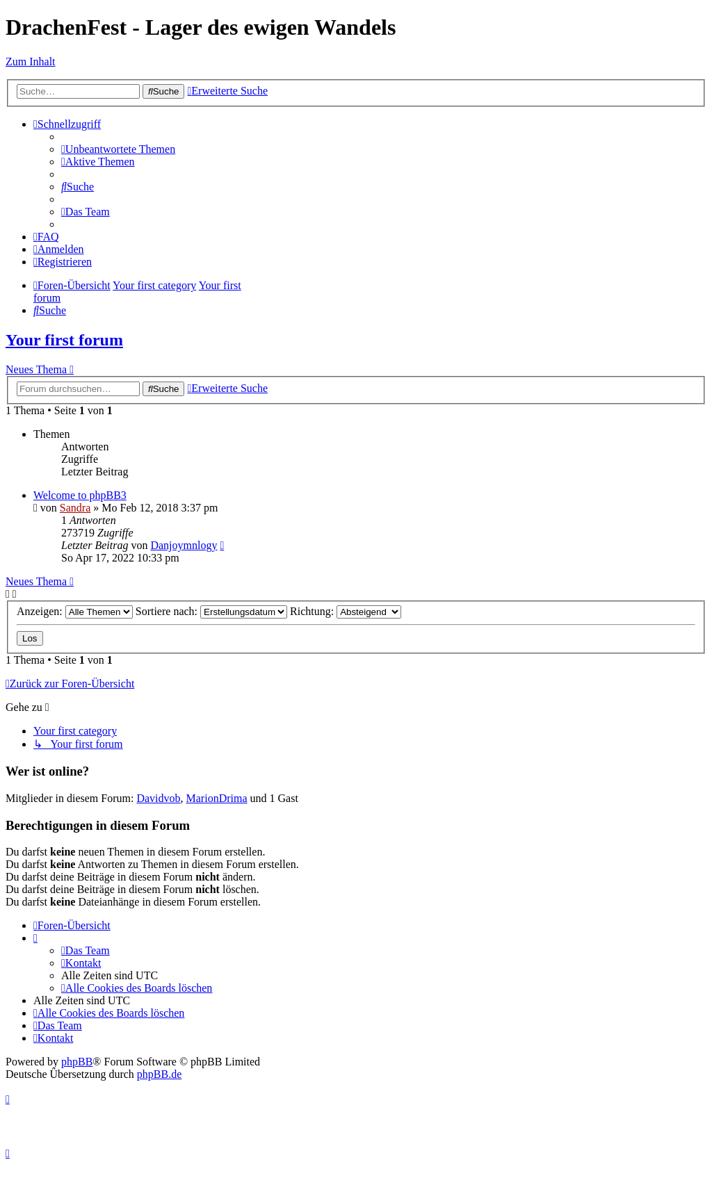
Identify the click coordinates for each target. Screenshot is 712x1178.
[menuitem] (118, 149)
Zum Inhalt (31, 61)
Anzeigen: (75, 611)
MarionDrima (217, 798)
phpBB (76, 1061)
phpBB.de (159, 1074)
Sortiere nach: (211, 611)
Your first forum (64, 340)
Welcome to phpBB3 (80, 495)
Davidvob (158, 798)
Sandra (75, 508)
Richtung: (345, 611)
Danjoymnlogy (183, 545)
